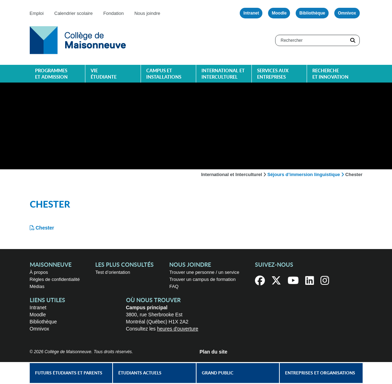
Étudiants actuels (139, 373)
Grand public (217, 373)
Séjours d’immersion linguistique (303, 174)
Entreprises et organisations (320, 373)
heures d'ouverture (177, 329)
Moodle (279, 13)
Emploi (37, 13)
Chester (45, 228)
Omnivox (347, 13)
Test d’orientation (112, 272)
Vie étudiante (104, 74)
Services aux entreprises (273, 74)
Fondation (113, 13)
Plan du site (214, 352)
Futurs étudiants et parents (68, 373)
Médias (37, 286)
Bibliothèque (312, 13)
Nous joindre (147, 13)
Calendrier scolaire (73, 13)
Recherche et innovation (330, 74)
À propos (39, 272)
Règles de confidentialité (55, 279)
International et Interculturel (231, 174)
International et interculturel (223, 74)
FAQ (173, 286)
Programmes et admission (51, 74)
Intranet (251, 13)
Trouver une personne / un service (204, 272)
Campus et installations (163, 74)
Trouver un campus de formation (202, 279)
